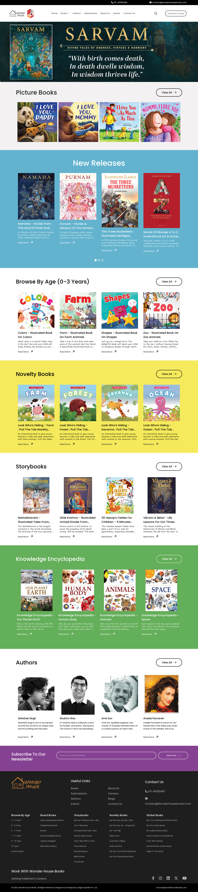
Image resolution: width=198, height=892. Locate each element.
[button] (96, 260)
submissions (90, 13)
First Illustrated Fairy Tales (85, 830)
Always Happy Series (83, 836)
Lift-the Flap (115, 830)
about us (105, 13)
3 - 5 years (16, 825)
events (116, 13)
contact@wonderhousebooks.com (168, 2)
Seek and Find (116, 846)
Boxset (43, 830)
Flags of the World (154, 851)
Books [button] (64, 13)
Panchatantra (80, 846)
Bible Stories (79, 856)
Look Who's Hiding (117, 841)
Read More (25, 242)
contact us (129, 13)
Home (54, 13)
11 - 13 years (16, 841)
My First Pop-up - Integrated (122, 825)
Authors (76, 798)
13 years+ (15, 846)
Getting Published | (23, 878)
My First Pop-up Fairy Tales (121, 820)
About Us (113, 788)
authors (77, 13)
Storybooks (79, 861)
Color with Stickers (154, 841)
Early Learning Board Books (52, 820)
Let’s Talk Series (81, 825)
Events (75, 804)
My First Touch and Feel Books (123, 851)
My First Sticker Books (155, 825)
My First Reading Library (50, 836)
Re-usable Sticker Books (156, 830)
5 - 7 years (16, 830)
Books (75, 788)
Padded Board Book (48, 825)
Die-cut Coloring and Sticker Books (161, 820)
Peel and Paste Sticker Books (158, 846)
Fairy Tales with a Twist (84, 841)
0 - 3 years (16, 820)
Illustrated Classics (48, 846)
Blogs (111, 798)
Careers (113, 793)
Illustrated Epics (81, 851)
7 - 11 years (16, 836)
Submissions (79, 793)
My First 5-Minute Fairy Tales (86, 820)
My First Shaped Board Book (122, 856)
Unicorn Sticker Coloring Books (159, 836)
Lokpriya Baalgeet (48, 841)
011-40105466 (119, 2)
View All (169, 92)
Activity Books (17, 851)
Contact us (115, 804)
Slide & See (114, 836)
